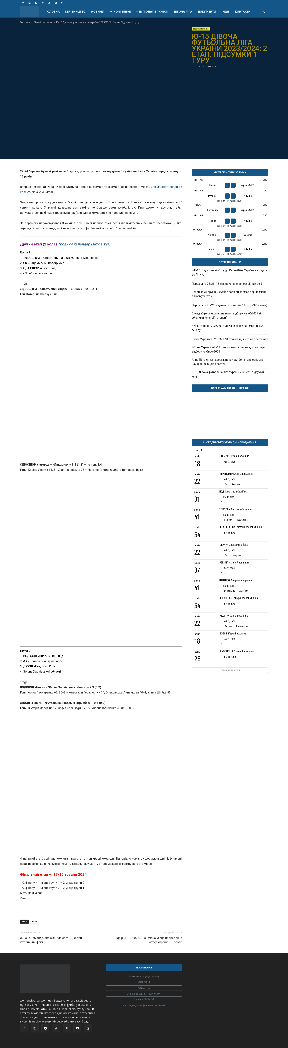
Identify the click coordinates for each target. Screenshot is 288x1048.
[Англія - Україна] (230, 249)
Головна (25, 22)
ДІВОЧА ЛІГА (183, 11)
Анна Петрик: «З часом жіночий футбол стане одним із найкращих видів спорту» (228, 361)
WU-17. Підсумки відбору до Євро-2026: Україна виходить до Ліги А (229, 272)
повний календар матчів (84, 244)
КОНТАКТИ (243, 11)
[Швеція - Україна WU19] (230, 183)
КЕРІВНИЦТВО (75, 11)
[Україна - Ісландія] (230, 235)
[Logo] (31, 12)
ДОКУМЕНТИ (207, 11)
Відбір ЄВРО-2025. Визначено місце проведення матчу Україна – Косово (148, 940)
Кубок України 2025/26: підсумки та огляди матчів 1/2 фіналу (227, 328)
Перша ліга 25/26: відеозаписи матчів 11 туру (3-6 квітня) (229, 305)
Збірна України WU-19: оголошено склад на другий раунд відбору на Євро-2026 (229, 349)
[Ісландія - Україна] (230, 196)
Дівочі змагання (43, 22)
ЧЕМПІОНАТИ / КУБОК (152, 11)
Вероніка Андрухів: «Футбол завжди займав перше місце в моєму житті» (229, 294)
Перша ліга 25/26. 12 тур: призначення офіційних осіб (227, 283)
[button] (263, 12)
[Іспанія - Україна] (230, 221)
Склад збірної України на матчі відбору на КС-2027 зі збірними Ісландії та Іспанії (226, 315)
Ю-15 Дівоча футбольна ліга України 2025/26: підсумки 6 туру (229, 374)
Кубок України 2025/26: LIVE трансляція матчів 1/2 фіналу (230, 339)
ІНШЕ (225, 11)
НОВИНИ (97, 11)
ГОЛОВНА (53, 11)
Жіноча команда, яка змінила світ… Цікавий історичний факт (51, 940)
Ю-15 (34, 921)
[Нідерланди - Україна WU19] (230, 208)
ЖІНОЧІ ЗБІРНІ (120, 11)
